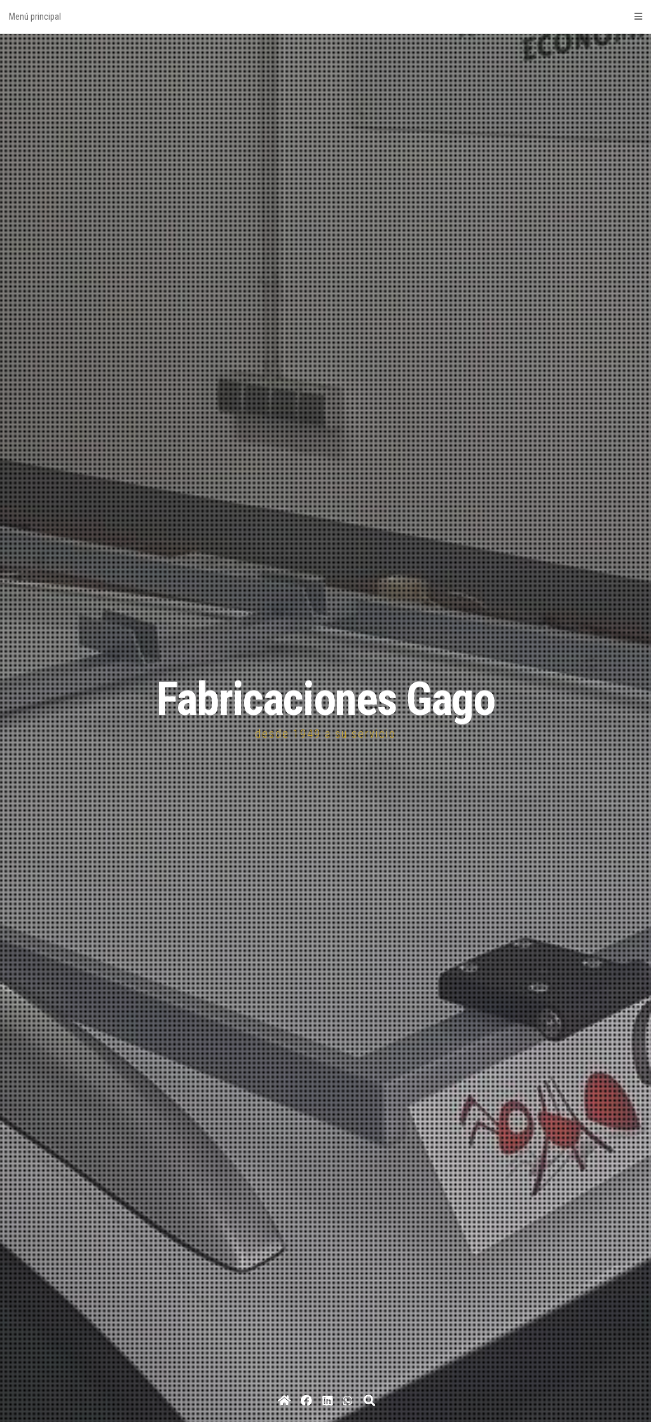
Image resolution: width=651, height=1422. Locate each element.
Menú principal (325, 16)
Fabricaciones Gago (325, 699)
